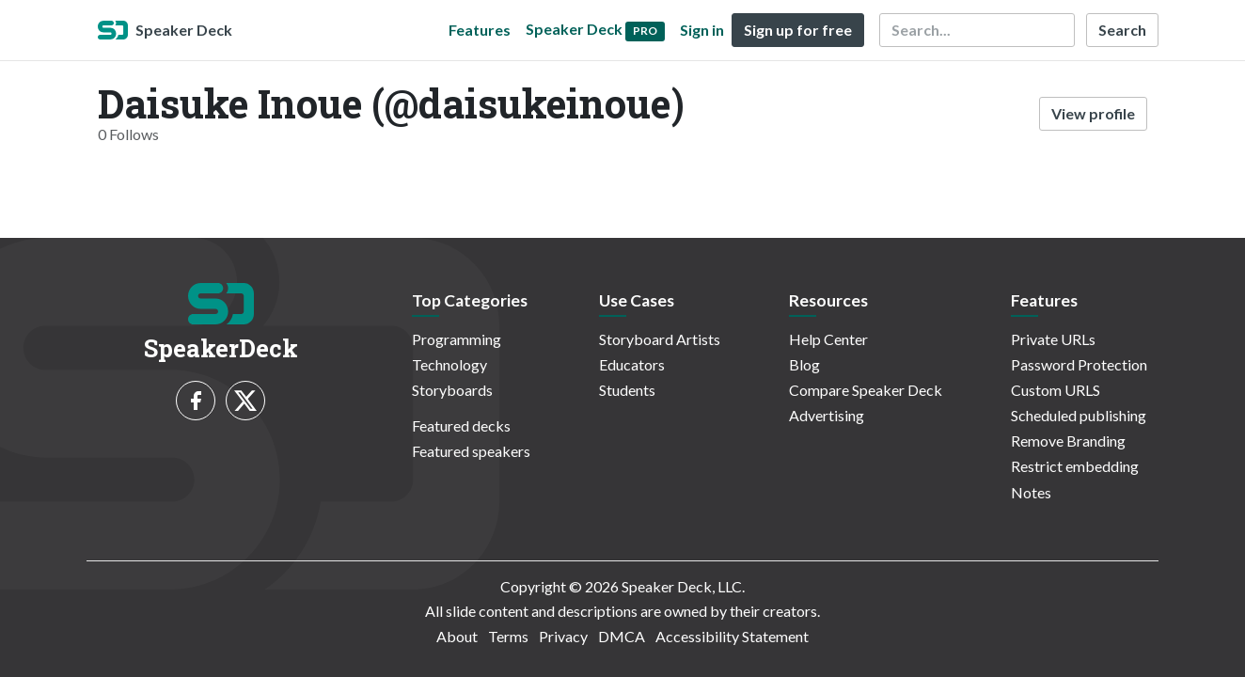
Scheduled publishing (1078, 415)
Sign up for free (798, 30)
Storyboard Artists (659, 339)
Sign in (702, 30)
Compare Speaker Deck (865, 390)
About (457, 636)
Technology (449, 364)
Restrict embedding (1075, 466)
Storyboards (452, 390)
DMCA (621, 636)
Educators (632, 364)
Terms (508, 636)
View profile (1093, 113)
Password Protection (1079, 364)
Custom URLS (1055, 390)
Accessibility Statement (732, 636)
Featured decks (461, 425)
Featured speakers (471, 451)
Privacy (563, 636)
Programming (456, 339)
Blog (804, 364)
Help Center (828, 339)
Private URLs (1053, 339)
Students (627, 390)
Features (480, 30)
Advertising (826, 415)
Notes (1031, 492)
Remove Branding (1068, 440)
